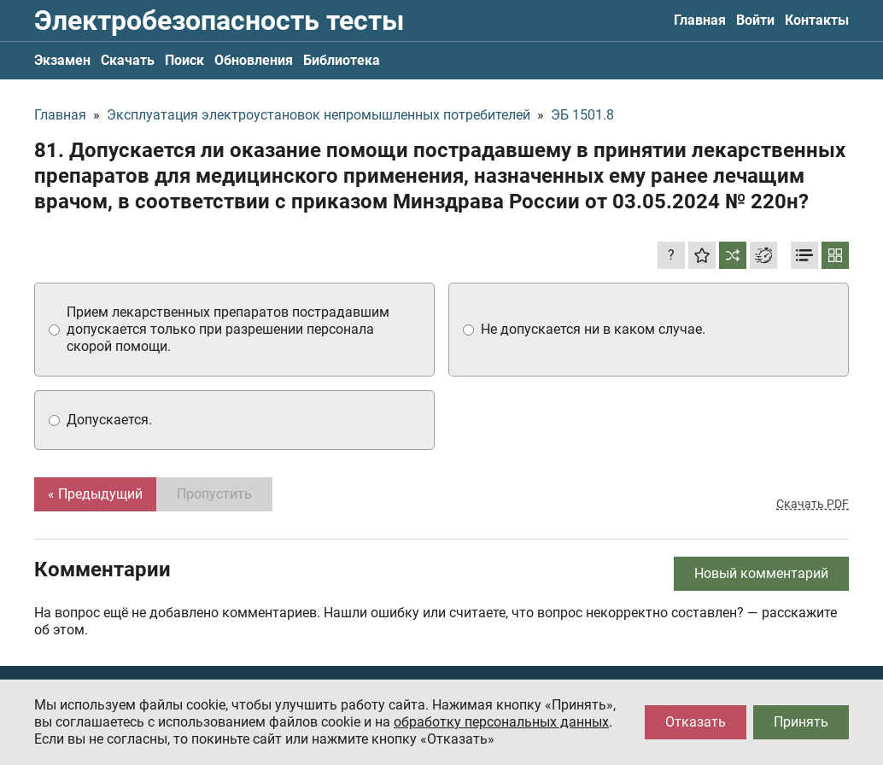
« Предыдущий (95, 494)
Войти (755, 20)
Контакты (817, 20)
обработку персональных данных (501, 722)
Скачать (128, 60)
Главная (700, 20)
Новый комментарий (761, 573)
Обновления (253, 60)
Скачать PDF (812, 504)
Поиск (184, 60)
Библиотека (341, 60)
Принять (801, 722)
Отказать (695, 722)
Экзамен (62, 60)
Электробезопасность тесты (219, 20)
